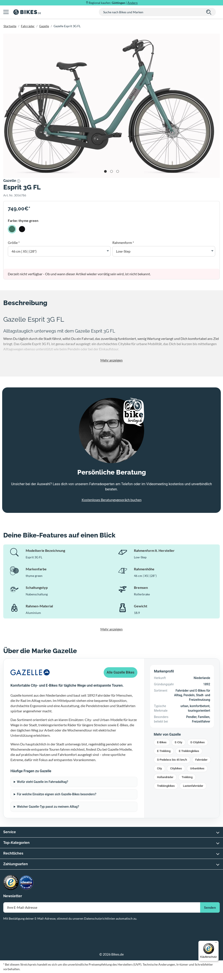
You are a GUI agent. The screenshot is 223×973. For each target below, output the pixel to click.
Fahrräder (28, 26)
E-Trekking (164, 751)
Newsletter (12, 896)
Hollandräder (165, 777)
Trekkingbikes (166, 785)
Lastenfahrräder (193, 785)
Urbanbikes (197, 768)
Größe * (14, 242)
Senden (210, 907)
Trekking (187, 777)
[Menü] (216, 943)
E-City (178, 742)
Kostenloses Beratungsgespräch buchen (112, 500)
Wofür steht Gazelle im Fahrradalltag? (42, 782)
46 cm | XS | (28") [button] (24, 251)
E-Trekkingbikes (189, 751)
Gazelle (44, 26)
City (159, 768)
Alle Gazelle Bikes (120, 672)
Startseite (9, 26)
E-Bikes (162, 742)
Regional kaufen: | (113, 2)
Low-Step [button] (123, 251)
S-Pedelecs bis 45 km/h (172, 759)
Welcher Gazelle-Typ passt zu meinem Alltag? (48, 806)
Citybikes (176, 768)
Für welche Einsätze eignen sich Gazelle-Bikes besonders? (56, 794)
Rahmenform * (123, 242)
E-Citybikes (198, 742)
